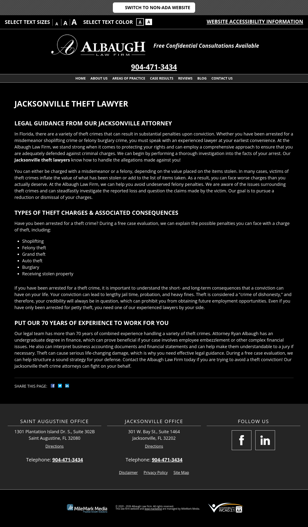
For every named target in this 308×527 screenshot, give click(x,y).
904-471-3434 (154, 67)
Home (80, 78)
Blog (202, 78)
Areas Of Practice (128, 78)
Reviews (185, 78)
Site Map (181, 472)
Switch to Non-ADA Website (157, 7)
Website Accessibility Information (255, 21)
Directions (54, 446)
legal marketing (153, 508)
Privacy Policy (156, 472)
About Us (99, 78)
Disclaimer (128, 472)
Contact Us (222, 78)
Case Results (161, 78)
